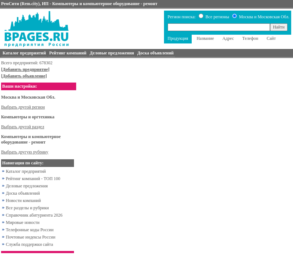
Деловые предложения (27, 185)
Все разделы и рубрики (27, 207)
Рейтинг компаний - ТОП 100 (33, 178)
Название (205, 38)
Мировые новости (22, 222)
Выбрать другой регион (23, 107)
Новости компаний (23, 200)
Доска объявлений (23, 193)
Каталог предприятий (26, 171)
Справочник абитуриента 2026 (34, 215)
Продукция (178, 38)
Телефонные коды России (30, 229)
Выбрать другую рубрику (24, 152)
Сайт (271, 38)
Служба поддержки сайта (29, 244)
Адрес (228, 38)
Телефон (250, 38)
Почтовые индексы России (30, 237)
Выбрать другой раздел (22, 126)
